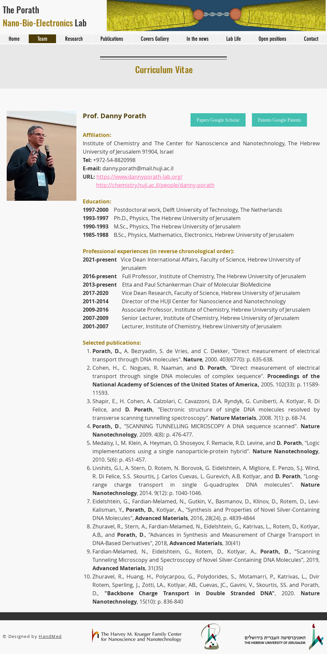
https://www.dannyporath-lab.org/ (139, 176)
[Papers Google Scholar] (218, 120)
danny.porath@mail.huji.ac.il (138, 168)
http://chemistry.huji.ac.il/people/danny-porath (155, 185)
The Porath (22, 9)
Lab (44, 22)
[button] (41, 156)
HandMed (50, 636)
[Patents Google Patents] (279, 120)
